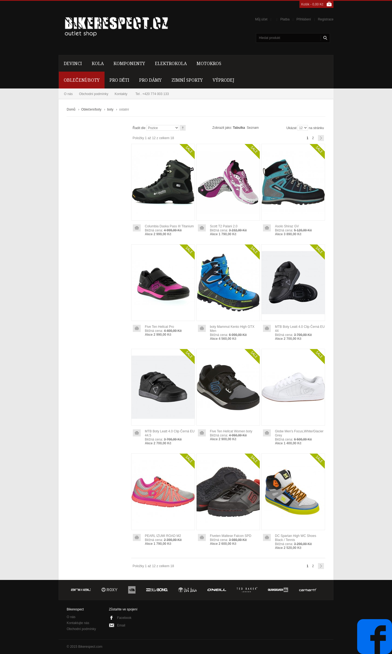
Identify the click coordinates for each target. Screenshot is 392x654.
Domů (71, 109)
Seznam (253, 128)
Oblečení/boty (91, 109)
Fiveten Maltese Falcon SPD (230, 536)
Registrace (325, 19)
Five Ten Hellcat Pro (159, 327)
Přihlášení (303, 19)
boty (110, 109)
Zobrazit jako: (222, 128)
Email (121, 625)
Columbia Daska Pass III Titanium (169, 226)
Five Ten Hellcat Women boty (231, 431)
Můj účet (261, 19)
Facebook (124, 618)
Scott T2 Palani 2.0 (223, 226)
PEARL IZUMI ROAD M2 (163, 536)
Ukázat (291, 128)
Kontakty (121, 94)
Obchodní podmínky (93, 94)
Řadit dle (139, 128)
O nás (68, 94)
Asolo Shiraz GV (287, 226)
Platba (285, 19)
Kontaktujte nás (78, 623)
